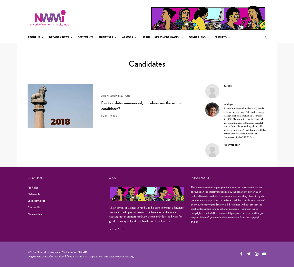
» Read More (116, 229)
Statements (34, 194)
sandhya (228, 103)
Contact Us (34, 207)
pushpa (228, 85)
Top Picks (33, 187)
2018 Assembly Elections (115, 95)
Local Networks (36, 200)
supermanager (232, 144)
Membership (35, 213)
